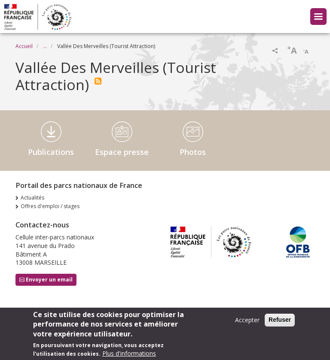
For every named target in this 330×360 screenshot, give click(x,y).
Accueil (24, 46)
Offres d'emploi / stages (50, 206)
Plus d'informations (129, 354)
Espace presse (122, 152)
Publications (51, 152)
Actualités (32, 197)
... (45, 46)
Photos (193, 152)
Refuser (280, 320)
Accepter (247, 320)
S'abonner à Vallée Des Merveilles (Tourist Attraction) (98, 81)
